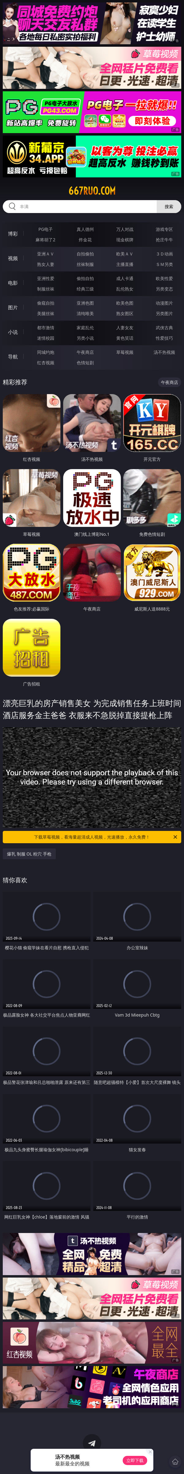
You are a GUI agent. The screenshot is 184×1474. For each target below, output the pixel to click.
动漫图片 (164, 303)
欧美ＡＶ (124, 254)
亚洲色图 (85, 303)
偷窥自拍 (45, 303)
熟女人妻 (45, 264)
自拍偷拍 (85, 254)
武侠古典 (164, 327)
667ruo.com (92, 191)
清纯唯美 (85, 313)
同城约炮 (45, 352)
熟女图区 (124, 313)
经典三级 (85, 289)
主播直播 (124, 264)
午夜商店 (85, 352)
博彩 (13, 233)
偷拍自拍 (85, 278)
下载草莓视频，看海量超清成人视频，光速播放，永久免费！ (106, 837)
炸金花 (85, 240)
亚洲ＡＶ (45, 254)
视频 (13, 258)
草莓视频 (124, 352)
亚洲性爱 (45, 278)
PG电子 (45, 229)
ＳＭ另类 (164, 264)
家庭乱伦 (85, 327)
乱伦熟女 (124, 289)
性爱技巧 (164, 338)
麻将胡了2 (45, 240)
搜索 (169, 206)
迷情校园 (45, 338)
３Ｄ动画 (164, 254)
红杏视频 (45, 363)
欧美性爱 (164, 278)
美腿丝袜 (45, 313)
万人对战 (124, 229)
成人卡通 (124, 278)
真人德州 (85, 229)
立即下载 (135, 1460)
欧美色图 (124, 303)
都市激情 (45, 327)
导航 (13, 356)
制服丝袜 (45, 289)
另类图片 (164, 313)
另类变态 (164, 289)
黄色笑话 (124, 338)
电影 (13, 282)
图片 (13, 307)
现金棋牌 (124, 240)
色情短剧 (85, 363)
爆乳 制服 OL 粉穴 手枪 (29, 854)
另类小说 (85, 338)
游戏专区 (164, 229)
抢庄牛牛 (164, 240)
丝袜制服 (85, 264)
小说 (13, 332)
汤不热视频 (164, 352)
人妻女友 (124, 327)
